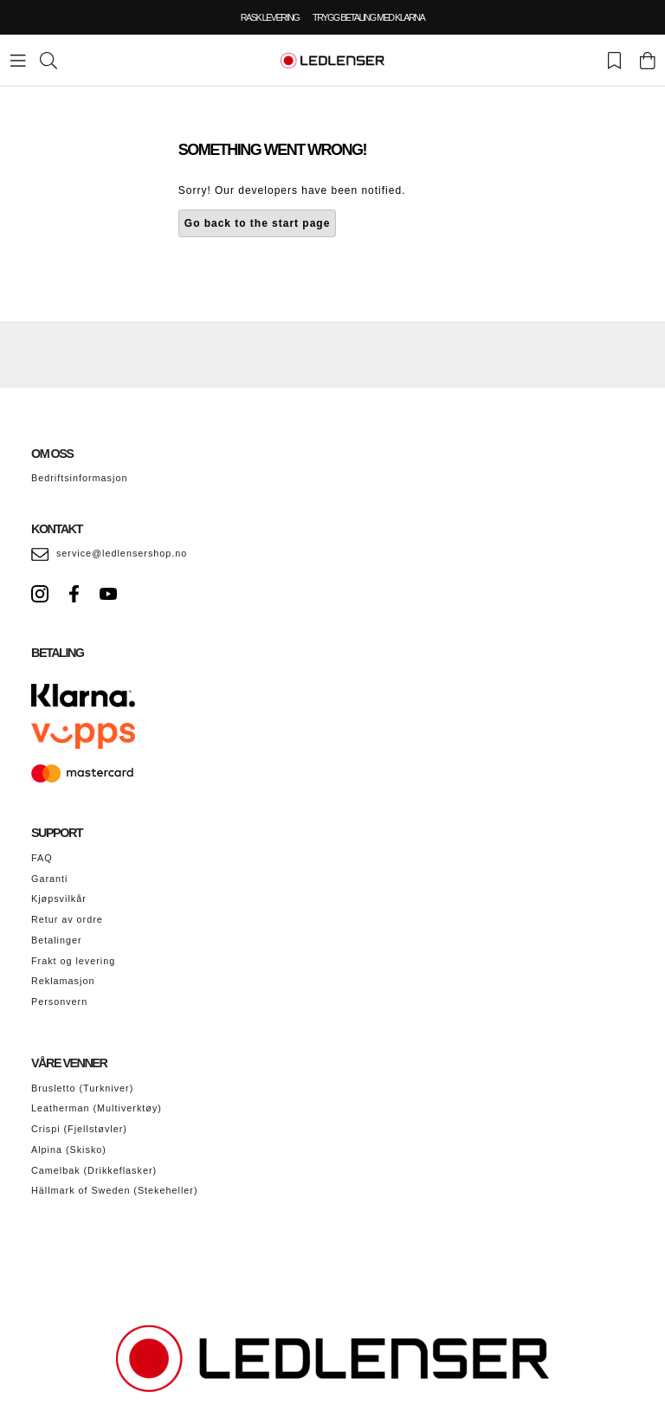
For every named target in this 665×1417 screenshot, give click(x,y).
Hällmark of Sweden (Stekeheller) (114, 1190)
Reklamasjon (62, 981)
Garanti (49, 878)
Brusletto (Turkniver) (82, 1088)
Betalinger (56, 940)
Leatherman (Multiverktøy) (96, 1108)
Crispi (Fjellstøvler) (79, 1129)
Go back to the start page (257, 223)
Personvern (59, 1001)
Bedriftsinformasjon (79, 478)
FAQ (42, 858)
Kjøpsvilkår (59, 898)
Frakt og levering (73, 961)
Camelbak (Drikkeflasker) (94, 1170)
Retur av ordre (67, 919)
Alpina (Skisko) (69, 1149)
